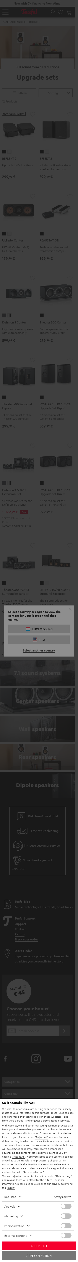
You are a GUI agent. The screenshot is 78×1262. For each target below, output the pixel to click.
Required (10, 1197)
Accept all (39, 1246)
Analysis (9, 1206)
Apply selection (39, 1255)
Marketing (11, 1216)
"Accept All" (18, 1156)
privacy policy (60, 1183)
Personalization (14, 1226)
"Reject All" (41, 1137)
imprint (11, 1187)
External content (15, 1235)
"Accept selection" (33, 1172)
